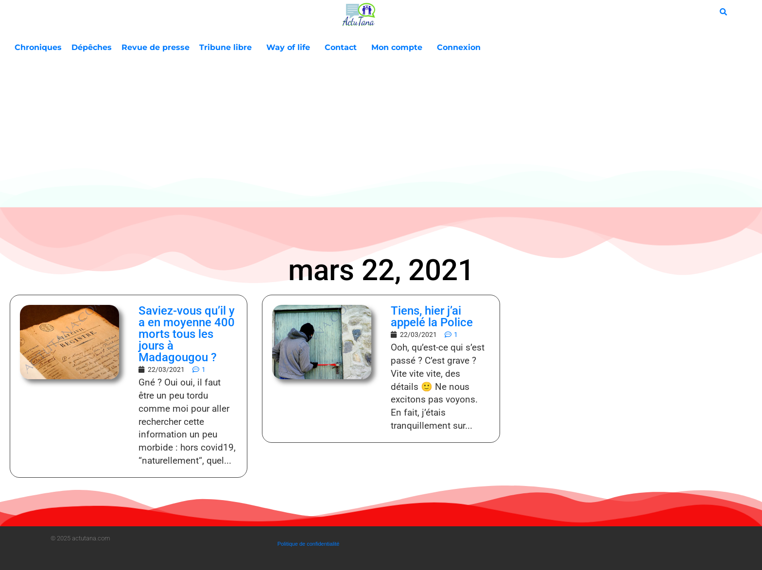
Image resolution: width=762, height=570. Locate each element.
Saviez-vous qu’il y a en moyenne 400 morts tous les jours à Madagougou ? (187, 334)
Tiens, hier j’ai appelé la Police (432, 316)
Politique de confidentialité (308, 544)
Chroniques (38, 47)
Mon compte (399, 47)
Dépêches (91, 47)
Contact (343, 47)
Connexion (459, 47)
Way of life (290, 47)
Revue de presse (155, 47)
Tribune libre (228, 47)
